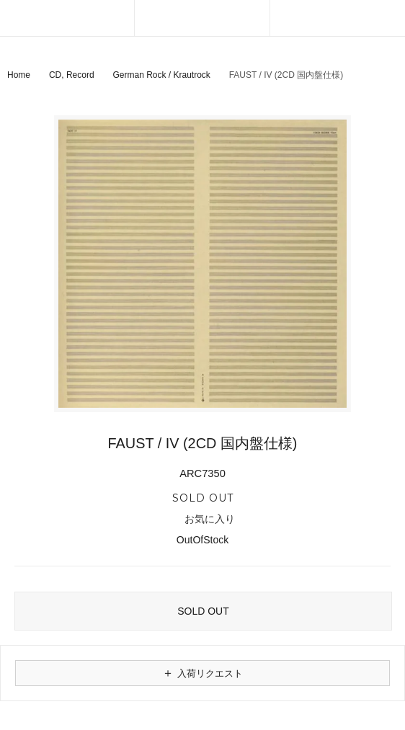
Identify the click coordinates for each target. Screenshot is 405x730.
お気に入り (203, 519)
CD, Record (71, 75)
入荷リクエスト (202, 673)
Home (18, 75)
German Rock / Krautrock (161, 75)
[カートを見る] (337, 18)
